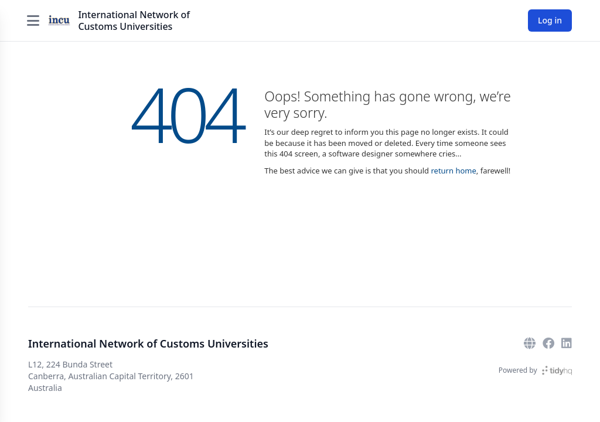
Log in (550, 20)
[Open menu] (32, 20)
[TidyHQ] (557, 370)
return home (453, 170)
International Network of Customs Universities (134, 20)
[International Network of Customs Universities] (59, 20)
